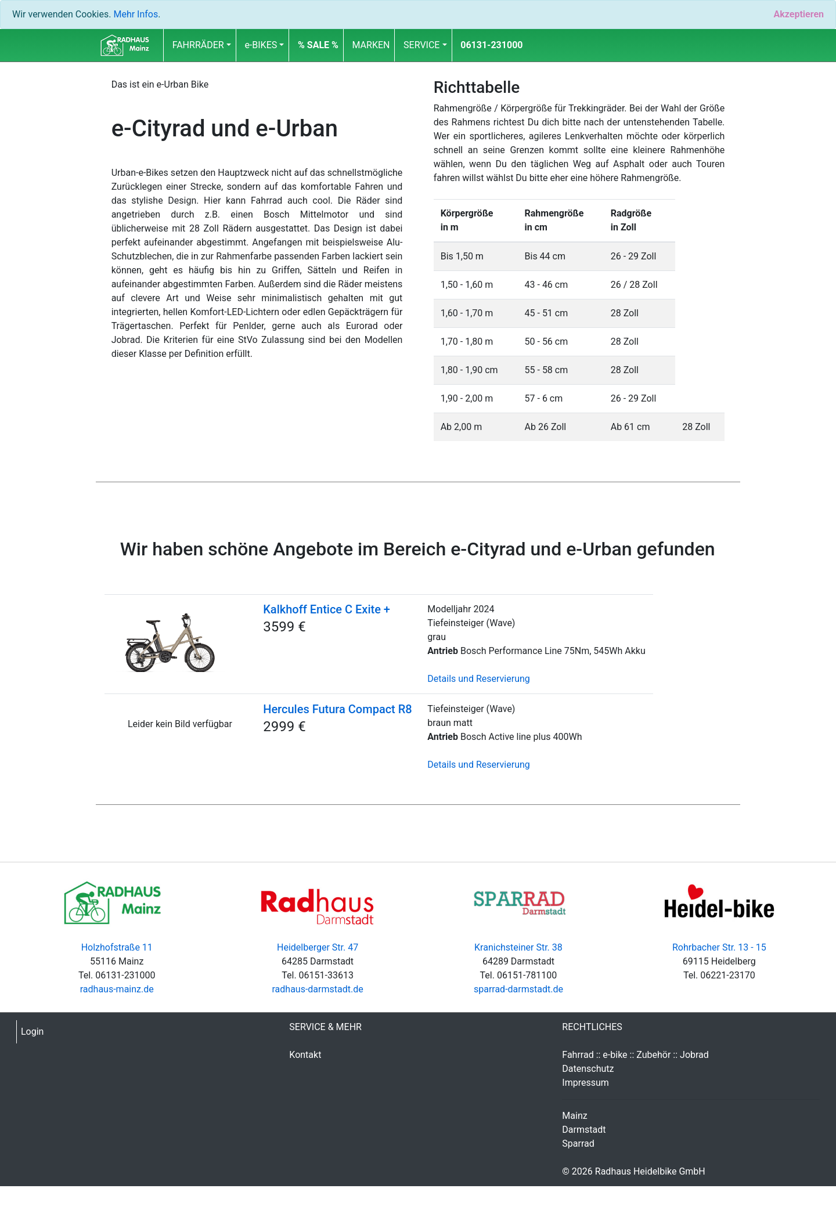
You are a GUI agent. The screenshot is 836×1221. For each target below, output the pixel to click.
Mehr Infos (135, 14)
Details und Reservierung (478, 678)
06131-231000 (491, 44)
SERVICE (421, 44)
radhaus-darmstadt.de (317, 989)
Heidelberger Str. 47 (317, 947)
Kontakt (305, 1054)
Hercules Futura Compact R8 (337, 709)
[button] (318, 45)
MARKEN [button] (371, 44)
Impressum (585, 1082)
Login (32, 1031)
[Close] (798, 14)
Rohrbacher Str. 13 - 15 (719, 947)
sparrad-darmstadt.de (518, 989)
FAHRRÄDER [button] (198, 44)
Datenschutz (588, 1068)
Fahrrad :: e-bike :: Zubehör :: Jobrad (635, 1054)
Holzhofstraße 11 (117, 947)
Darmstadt (584, 1129)
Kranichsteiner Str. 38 (518, 947)
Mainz (574, 1115)
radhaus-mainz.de (117, 989)
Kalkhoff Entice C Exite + (326, 609)
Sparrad (578, 1143)
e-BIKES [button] (260, 44)
